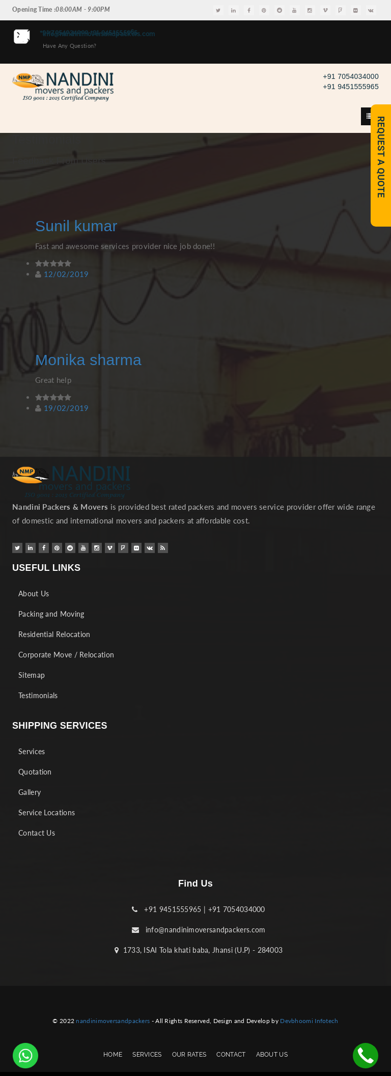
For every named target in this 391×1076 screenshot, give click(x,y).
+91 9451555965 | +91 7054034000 (198, 909)
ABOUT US (272, 1054)
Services (31, 751)
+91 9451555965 (351, 86)
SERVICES (146, 1054)
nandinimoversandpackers (113, 1021)
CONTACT (230, 1054)
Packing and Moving (51, 614)
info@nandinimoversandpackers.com (199, 929)
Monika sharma (88, 359)
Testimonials (38, 695)
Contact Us (36, 833)
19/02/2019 (66, 407)
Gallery (29, 792)
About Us (33, 593)
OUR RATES (189, 1054)
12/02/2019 (66, 274)
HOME (112, 1054)
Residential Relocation (54, 634)
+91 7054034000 (351, 76)
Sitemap (31, 675)
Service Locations (46, 812)
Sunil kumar (76, 225)
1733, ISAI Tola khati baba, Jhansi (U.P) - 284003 (199, 950)
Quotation (35, 771)
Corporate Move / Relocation (66, 654)
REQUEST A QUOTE (381, 157)
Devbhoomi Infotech (309, 1021)
